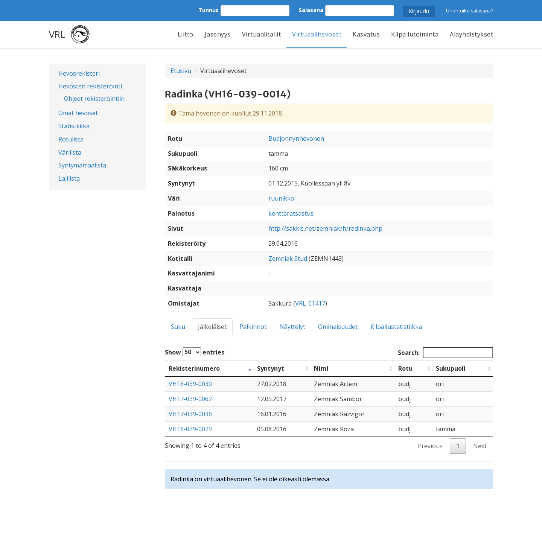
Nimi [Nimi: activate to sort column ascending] (321, 368)
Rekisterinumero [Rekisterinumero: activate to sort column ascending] (194, 368)
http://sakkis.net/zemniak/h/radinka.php (325, 228)
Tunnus (208, 10)
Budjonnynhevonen (296, 138)
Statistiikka (74, 126)
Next (480, 446)
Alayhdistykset (471, 34)
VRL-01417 (310, 303)
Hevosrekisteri (79, 73)
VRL (57, 34)
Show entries (194, 352)
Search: (445, 352)
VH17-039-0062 (190, 399)
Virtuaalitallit (261, 34)
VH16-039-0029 (190, 429)
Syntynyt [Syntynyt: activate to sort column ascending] (270, 368)
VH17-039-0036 (190, 414)
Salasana (310, 10)
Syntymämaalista (82, 165)
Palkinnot (252, 327)
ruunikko (281, 198)
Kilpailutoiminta (414, 34)
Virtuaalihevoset (316, 34)
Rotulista (71, 139)
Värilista (69, 152)
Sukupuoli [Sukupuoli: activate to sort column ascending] (451, 368)
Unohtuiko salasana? (469, 10)
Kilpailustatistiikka (396, 327)
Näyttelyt (292, 327)
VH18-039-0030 (190, 384)
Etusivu (181, 71)
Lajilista (69, 178)
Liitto (185, 34)
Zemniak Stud (287, 258)
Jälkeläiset (212, 327)
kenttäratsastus (291, 213)
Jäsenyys (218, 34)
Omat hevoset (78, 113)
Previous (430, 446)
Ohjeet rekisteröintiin (94, 98)
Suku (178, 327)
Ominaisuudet (338, 327)
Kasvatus (366, 34)
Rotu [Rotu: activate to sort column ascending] (405, 368)
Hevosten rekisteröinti (90, 86)
